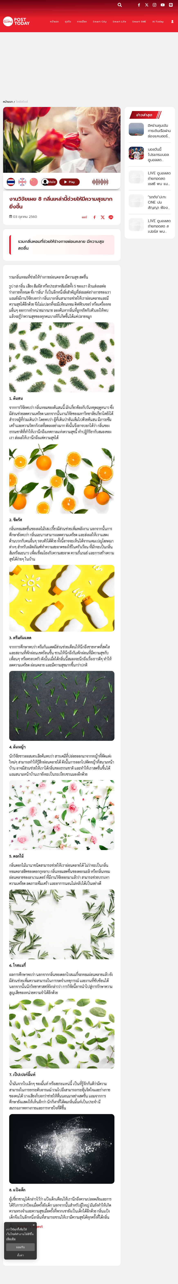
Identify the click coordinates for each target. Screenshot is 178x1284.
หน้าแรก (8, 102)
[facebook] (94, 217)
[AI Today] (157, 21)
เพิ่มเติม (11, 1238)
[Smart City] (99, 21)
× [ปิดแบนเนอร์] (34, 1225)
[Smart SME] (139, 21)
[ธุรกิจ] (68, 21)
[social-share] (139, 5)
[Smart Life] (119, 21)
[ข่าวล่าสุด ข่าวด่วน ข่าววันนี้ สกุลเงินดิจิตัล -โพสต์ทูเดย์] (16, 21)
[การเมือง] (82, 21)
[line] (110, 217)
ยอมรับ (20, 1247)
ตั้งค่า (20, 1255)
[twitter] (102, 217)
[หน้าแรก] (54, 21)
